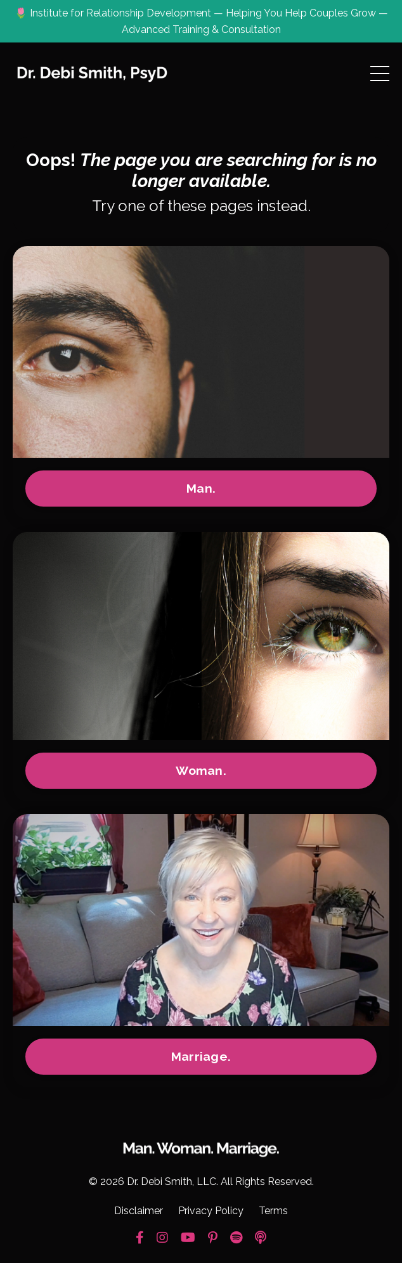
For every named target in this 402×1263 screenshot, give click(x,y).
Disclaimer (138, 1211)
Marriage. (201, 1056)
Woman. (201, 770)
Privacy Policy (210, 1211)
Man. (201, 488)
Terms (273, 1211)
